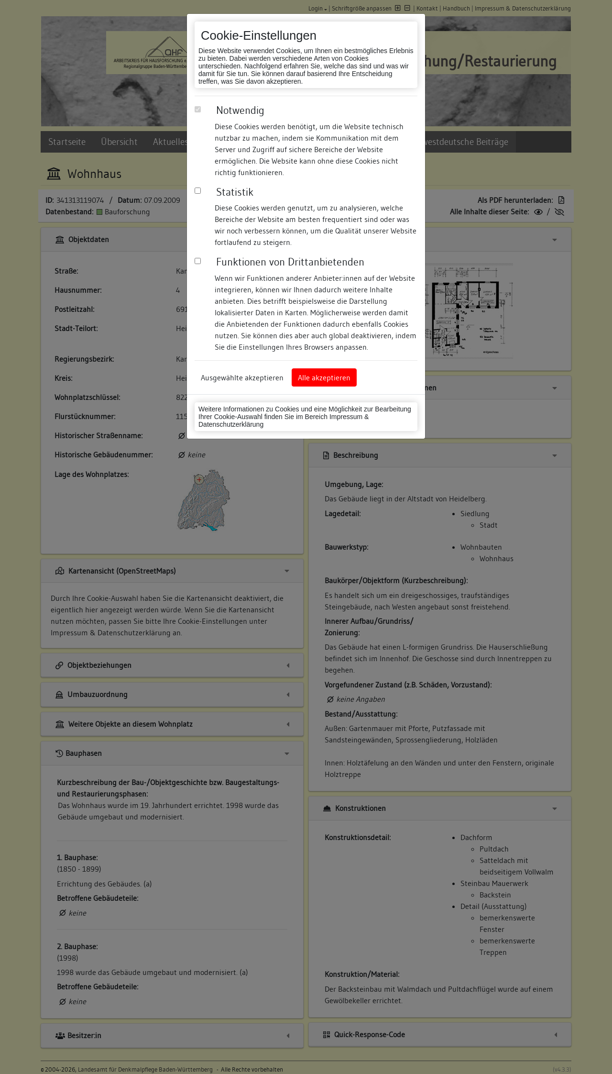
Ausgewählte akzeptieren (242, 377)
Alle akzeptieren (324, 377)
